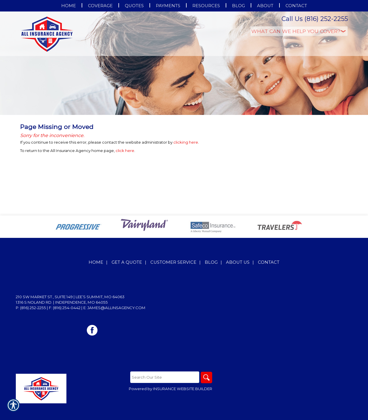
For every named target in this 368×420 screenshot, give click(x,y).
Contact (268, 262)
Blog (211, 262)
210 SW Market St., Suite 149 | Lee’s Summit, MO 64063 (70, 296)
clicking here (185, 142)
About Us (238, 262)
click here (125, 150)
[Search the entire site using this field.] (164, 377)
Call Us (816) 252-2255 (314, 19)
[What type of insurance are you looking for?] (299, 31)
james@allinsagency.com (116, 307)
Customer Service (173, 262)
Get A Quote (127, 262)
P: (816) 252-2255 (31, 307)
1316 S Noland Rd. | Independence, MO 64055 (62, 302)
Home (96, 262)
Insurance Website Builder (182, 388)
